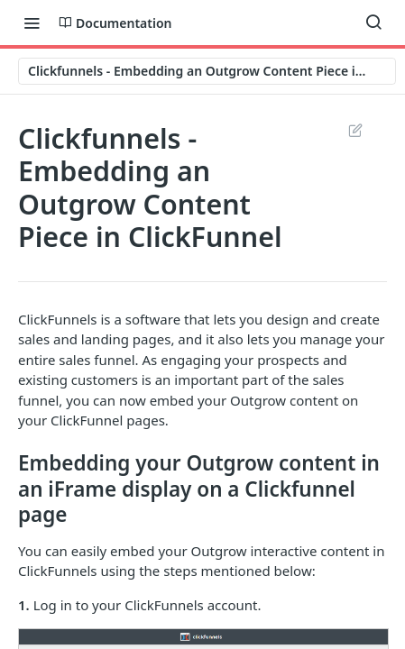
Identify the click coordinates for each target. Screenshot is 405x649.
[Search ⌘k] (373, 22)
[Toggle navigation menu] (31, 22)
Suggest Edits (355, 130)
